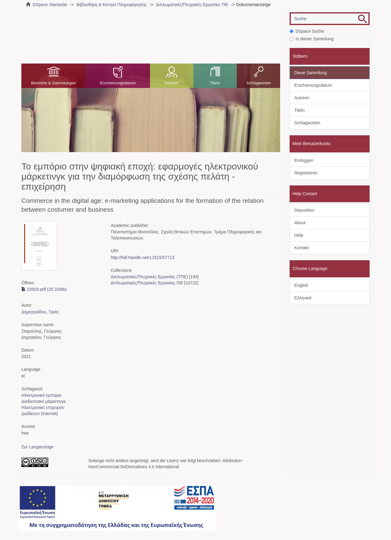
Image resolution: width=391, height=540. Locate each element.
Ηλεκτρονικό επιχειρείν (42, 407)
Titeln (215, 83)
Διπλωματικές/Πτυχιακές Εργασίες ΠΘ (192, 4)
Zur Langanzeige (37, 446)
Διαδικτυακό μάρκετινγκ (43, 401)
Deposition (304, 210)
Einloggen (303, 160)
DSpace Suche (307, 31)
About (300, 222)
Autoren (172, 83)
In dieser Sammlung (312, 38)
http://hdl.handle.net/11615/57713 (142, 257)
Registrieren (305, 172)
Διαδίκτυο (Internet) (39, 413)
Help (298, 235)
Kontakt (301, 247)
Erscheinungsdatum (118, 83)
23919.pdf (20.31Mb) (44, 289)
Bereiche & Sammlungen (53, 83)
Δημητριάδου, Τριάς (40, 311)
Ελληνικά (303, 297)
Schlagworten (258, 83)
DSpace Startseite (50, 4)
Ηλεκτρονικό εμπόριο (41, 395)
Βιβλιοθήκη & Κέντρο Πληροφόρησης (111, 4)
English (301, 285)
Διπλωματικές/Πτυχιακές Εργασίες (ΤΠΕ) (149, 276)
